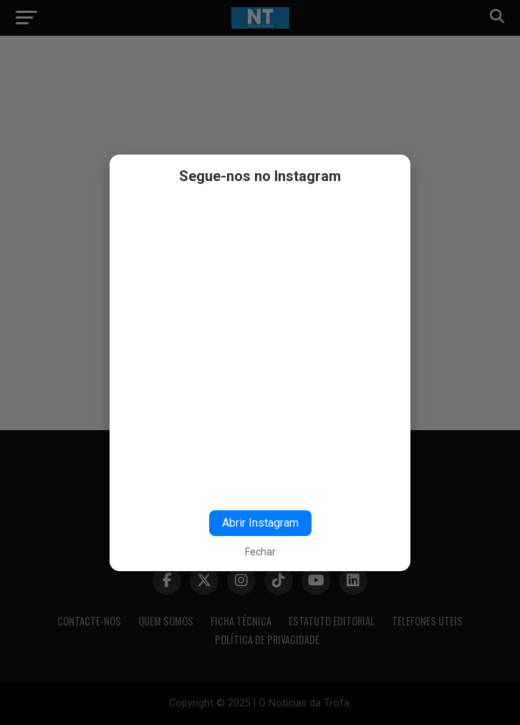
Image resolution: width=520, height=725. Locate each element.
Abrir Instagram (260, 523)
